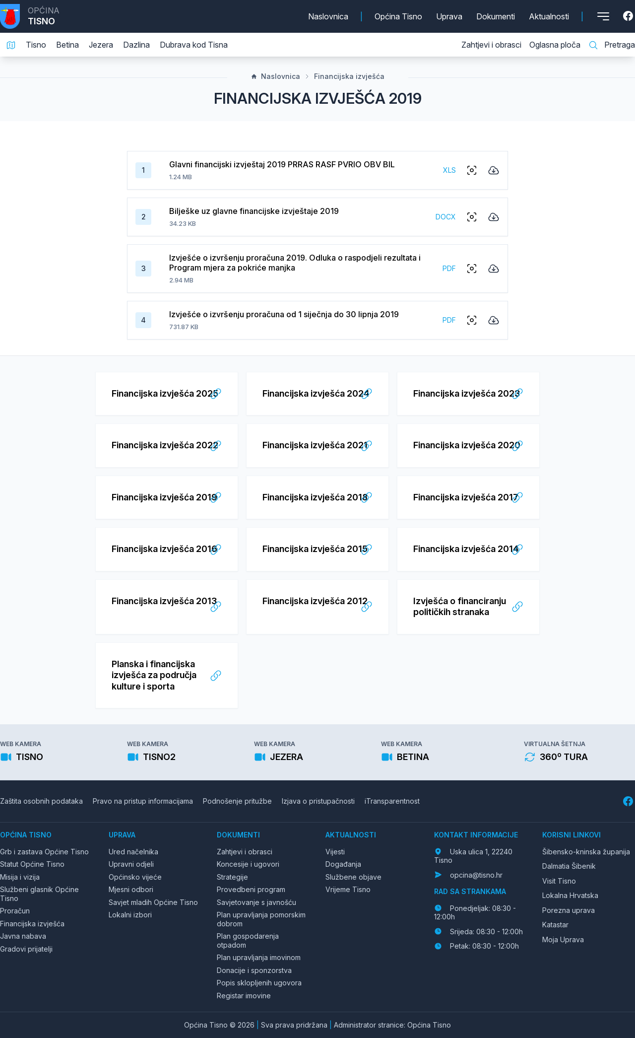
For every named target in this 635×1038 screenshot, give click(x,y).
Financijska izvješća (344, 76)
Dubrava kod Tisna (194, 45)
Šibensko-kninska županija (586, 851)
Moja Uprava (563, 939)
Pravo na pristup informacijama (143, 801)
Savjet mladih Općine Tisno (153, 902)
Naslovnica (328, 16)
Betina (67, 45)
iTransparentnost (392, 801)
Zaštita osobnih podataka (41, 801)
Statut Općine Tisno (32, 864)
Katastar (555, 924)
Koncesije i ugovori (248, 864)
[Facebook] (629, 16)
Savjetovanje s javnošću (256, 902)
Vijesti (335, 851)
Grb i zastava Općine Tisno (44, 851)
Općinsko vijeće (135, 877)
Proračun (15, 910)
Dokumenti (495, 16)
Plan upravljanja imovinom (259, 957)
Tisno (36, 45)
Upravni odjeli (131, 864)
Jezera (101, 45)
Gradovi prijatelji (26, 949)
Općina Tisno (398, 16)
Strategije (232, 877)
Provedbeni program (251, 889)
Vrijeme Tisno (348, 889)
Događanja (343, 864)
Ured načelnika (133, 851)
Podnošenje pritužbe (237, 801)
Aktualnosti (549, 16)
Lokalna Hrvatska (570, 895)
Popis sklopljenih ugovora (259, 982)
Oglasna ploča (554, 45)
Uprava (449, 16)
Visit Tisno (559, 881)
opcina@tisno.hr (476, 875)
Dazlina (136, 45)
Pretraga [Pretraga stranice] (611, 45)
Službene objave (353, 877)
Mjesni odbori (131, 889)
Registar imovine (244, 995)
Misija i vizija (20, 877)
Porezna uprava (568, 910)
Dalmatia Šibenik (569, 866)
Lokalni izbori (130, 914)
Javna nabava (23, 936)
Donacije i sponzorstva (254, 970)
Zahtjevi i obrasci (491, 45)
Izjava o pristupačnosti (318, 801)
